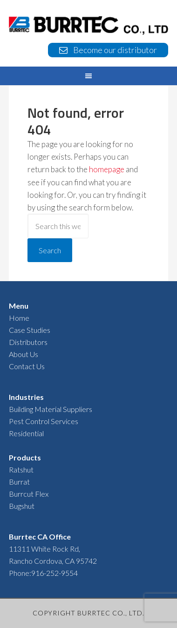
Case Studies (29, 329)
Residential (26, 433)
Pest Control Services (43, 421)
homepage (106, 169)
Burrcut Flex (28, 493)
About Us (23, 354)
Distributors (28, 342)
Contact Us (27, 366)
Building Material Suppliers (50, 409)
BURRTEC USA (88, 26)
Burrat (19, 481)
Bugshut (21, 505)
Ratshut (21, 469)
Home (19, 317)
